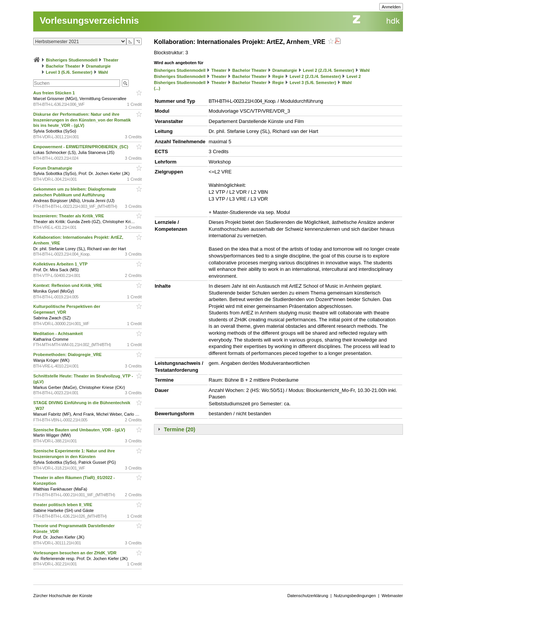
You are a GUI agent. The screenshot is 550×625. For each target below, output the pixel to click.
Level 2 (353, 76)
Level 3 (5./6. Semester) (69, 72)
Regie (278, 76)
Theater (110, 60)
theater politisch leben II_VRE (63, 504)
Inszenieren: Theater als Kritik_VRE (69, 216)
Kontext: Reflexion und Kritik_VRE (68, 285)
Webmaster (392, 595)
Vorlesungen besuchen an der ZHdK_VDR (75, 553)
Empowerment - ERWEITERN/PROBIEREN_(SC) (81, 146)
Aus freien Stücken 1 (54, 93)
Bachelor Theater (63, 66)
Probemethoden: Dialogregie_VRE (68, 354)
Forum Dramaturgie (53, 168)
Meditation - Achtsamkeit (58, 333)
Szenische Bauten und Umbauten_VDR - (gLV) (79, 429)
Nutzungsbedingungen (355, 595)
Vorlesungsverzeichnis (89, 20)
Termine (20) (179, 429)
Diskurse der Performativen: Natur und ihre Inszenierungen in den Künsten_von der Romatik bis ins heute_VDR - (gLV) (82, 120)
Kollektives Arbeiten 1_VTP (61, 264)
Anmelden (391, 7)
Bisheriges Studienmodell (71, 60)
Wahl (103, 72)
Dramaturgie (98, 66)
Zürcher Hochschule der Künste (62, 595)
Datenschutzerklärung (307, 595)
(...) (157, 88)
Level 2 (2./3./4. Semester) (328, 70)
